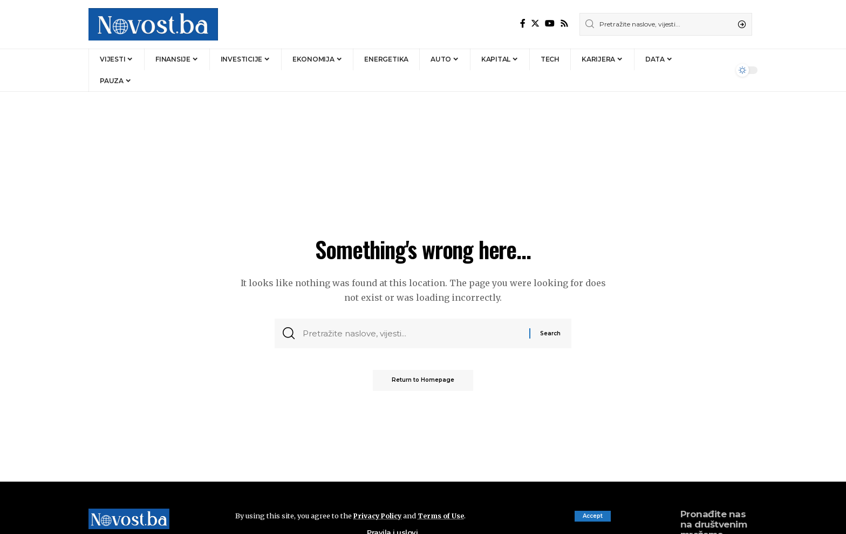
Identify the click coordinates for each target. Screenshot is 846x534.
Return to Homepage (423, 382)
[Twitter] (535, 23)
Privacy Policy (378, 515)
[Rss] (564, 23)
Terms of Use (443, 515)
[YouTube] (549, 23)
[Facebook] (522, 23)
